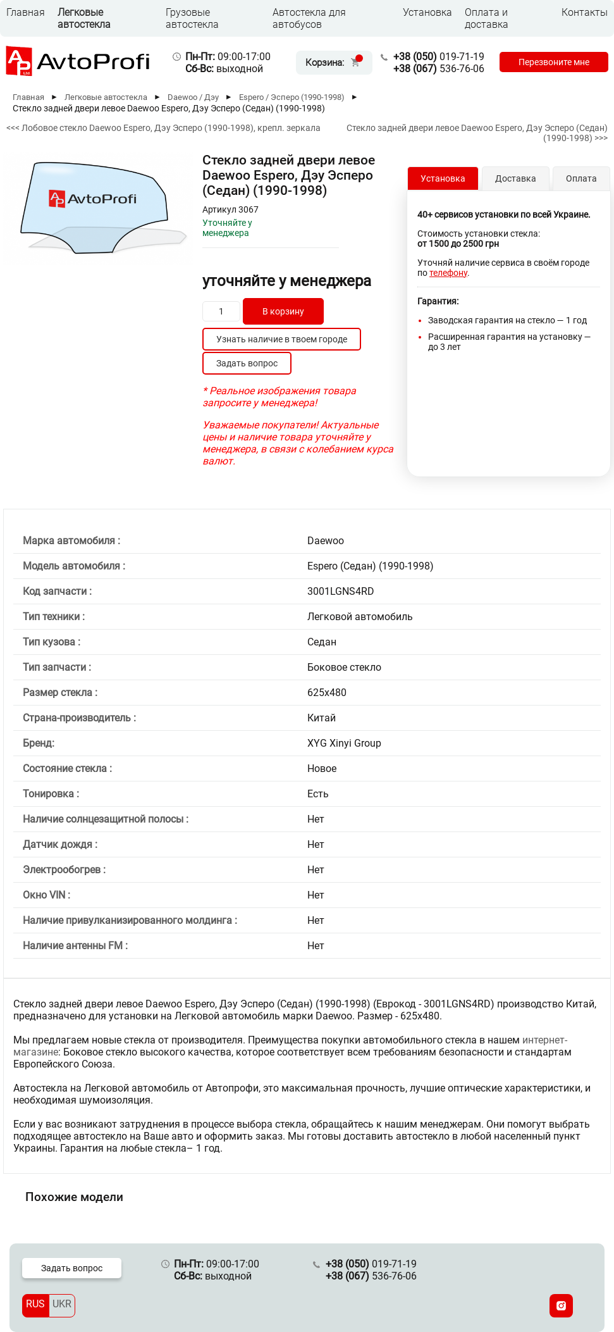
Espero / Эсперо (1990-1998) (292, 97)
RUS (35, 1304)
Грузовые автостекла (192, 18)
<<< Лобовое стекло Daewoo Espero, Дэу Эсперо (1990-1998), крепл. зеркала (163, 128)
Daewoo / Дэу (193, 97)
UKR (61, 1304)
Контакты (585, 12)
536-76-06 (438, 69)
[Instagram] (561, 1305)
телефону (448, 273)
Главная (25, 12)
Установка (427, 12)
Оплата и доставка (486, 18)
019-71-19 (438, 57)
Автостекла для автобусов (309, 18)
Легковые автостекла (84, 18)
